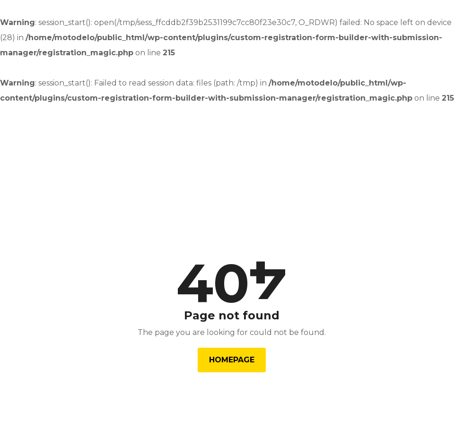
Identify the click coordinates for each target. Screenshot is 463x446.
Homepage (231, 359)
